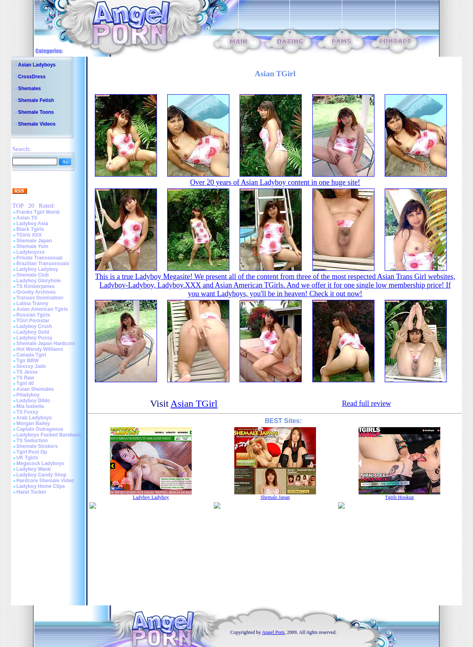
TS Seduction (32, 440)
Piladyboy (28, 395)
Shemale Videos (37, 124)
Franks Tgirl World (38, 212)
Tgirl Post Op (31, 452)
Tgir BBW (27, 360)
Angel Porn (273, 632)
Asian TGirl (193, 403)
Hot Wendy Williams (39, 349)
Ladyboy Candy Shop (41, 475)
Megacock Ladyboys (40, 463)
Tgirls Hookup (399, 497)
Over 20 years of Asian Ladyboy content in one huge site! (275, 182)
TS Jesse (27, 372)
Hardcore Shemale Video (45, 480)
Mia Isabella (30, 406)
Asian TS (26, 218)
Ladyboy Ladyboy (37, 269)
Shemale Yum (32, 246)
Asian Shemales (35, 389)
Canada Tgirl (31, 355)
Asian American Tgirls (42, 309)
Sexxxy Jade (31, 366)
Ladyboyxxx (30, 252)
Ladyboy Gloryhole (38, 281)
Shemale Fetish (36, 100)
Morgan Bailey (33, 423)
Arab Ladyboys (34, 418)
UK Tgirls (27, 458)
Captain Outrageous (39, 429)
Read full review (366, 403)
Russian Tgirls (33, 315)
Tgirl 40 (25, 383)
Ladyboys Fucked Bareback (48, 435)
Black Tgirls (30, 229)
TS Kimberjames (35, 286)
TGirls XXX (29, 235)
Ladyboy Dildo (33, 400)
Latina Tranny (32, 303)
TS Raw (25, 378)
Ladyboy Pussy (34, 338)
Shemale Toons (36, 112)
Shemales (29, 88)
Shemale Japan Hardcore (45, 343)
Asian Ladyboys (37, 65)
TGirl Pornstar (32, 321)
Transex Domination (39, 298)
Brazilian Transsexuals (42, 263)
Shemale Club (32, 275)
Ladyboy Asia (32, 223)
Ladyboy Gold (32, 332)
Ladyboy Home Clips (40, 486)
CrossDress (31, 77)
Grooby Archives (36, 292)
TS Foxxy (27, 412)
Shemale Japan (34, 241)
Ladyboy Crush (34, 326)
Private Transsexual (39, 258)
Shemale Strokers (37, 446)
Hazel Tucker (31, 492)
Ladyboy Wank (33, 469)
